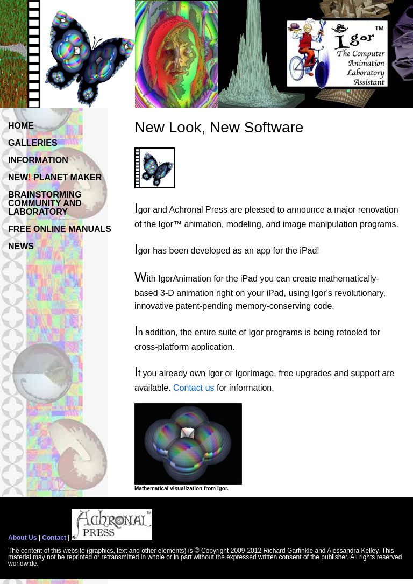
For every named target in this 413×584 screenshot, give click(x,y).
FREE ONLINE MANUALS (59, 229)
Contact (54, 537)
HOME (21, 125)
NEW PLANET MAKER (55, 177)
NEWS (21, 246)
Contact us (193, 387)
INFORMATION (38, 160)
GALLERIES (33, 142)
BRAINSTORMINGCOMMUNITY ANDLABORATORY (45, 203)
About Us (22, 537)
